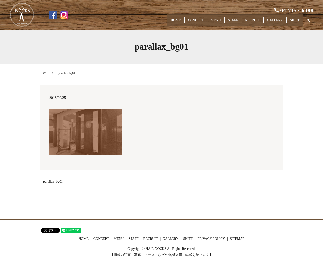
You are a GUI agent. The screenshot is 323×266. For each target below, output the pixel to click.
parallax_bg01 (53, 181)
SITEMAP (237, 239)
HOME (156, 22)
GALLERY (270, 22)
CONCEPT (179, 22)
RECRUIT (245, 22)
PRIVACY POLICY (211, 239)
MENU (202, 22)
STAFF (222, 22)
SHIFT (293, 22)
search (310, 22)
